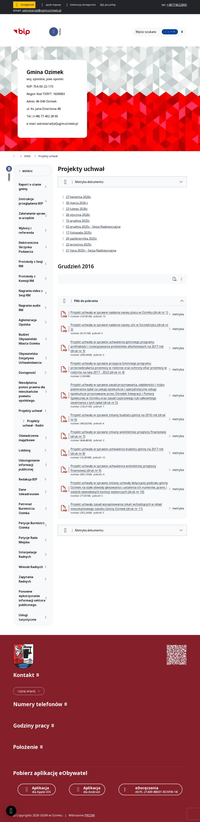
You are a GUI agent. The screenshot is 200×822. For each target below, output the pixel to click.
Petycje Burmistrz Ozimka (33, 525)
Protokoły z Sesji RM (33, 264)
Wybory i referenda (33, 230)
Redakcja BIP (33, 479)
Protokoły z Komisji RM (33, 278)
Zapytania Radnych (33, 579)
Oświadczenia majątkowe (33, 438)
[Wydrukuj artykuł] (175, 279)
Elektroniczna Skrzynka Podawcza (33, 247)
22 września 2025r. (76, 244)
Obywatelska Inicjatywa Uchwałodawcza (33, 358)
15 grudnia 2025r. (76, 221)
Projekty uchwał (33, 411)
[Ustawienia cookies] (11, 811)
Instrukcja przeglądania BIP (33, 201)
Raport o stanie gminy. (33, 186)
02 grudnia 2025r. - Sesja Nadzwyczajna (91, 227)
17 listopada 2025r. (77, 233)
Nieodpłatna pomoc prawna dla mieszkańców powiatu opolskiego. (33, 392)
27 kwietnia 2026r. (76, 197)
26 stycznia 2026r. (76, 215)
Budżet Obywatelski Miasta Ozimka (33, 338)
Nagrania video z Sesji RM (33, 293)
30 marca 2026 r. (75, 203)
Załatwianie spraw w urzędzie (33, 215)
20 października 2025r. (79, 239)
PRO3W (89, 815)
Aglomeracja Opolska (33, 322)
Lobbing (33, 450)
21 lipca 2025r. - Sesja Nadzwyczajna (89, 250)
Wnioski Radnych (33, 567)
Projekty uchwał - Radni (33, 423)
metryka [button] (176, 314)
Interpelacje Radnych (33, 554)
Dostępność (33, 373)
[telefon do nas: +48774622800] (177, 4)
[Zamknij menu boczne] (9, 173)
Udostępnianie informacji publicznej (33, 464)
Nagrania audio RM (33, 307)
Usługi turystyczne (33, 617)
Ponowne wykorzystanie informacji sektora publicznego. (33, 598)
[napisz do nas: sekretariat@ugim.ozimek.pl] (41, 10)
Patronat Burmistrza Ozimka (33, 508)
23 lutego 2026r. (75, 209)
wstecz (25, 171)
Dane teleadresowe (33, 492)
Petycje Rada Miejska (33, 540)
